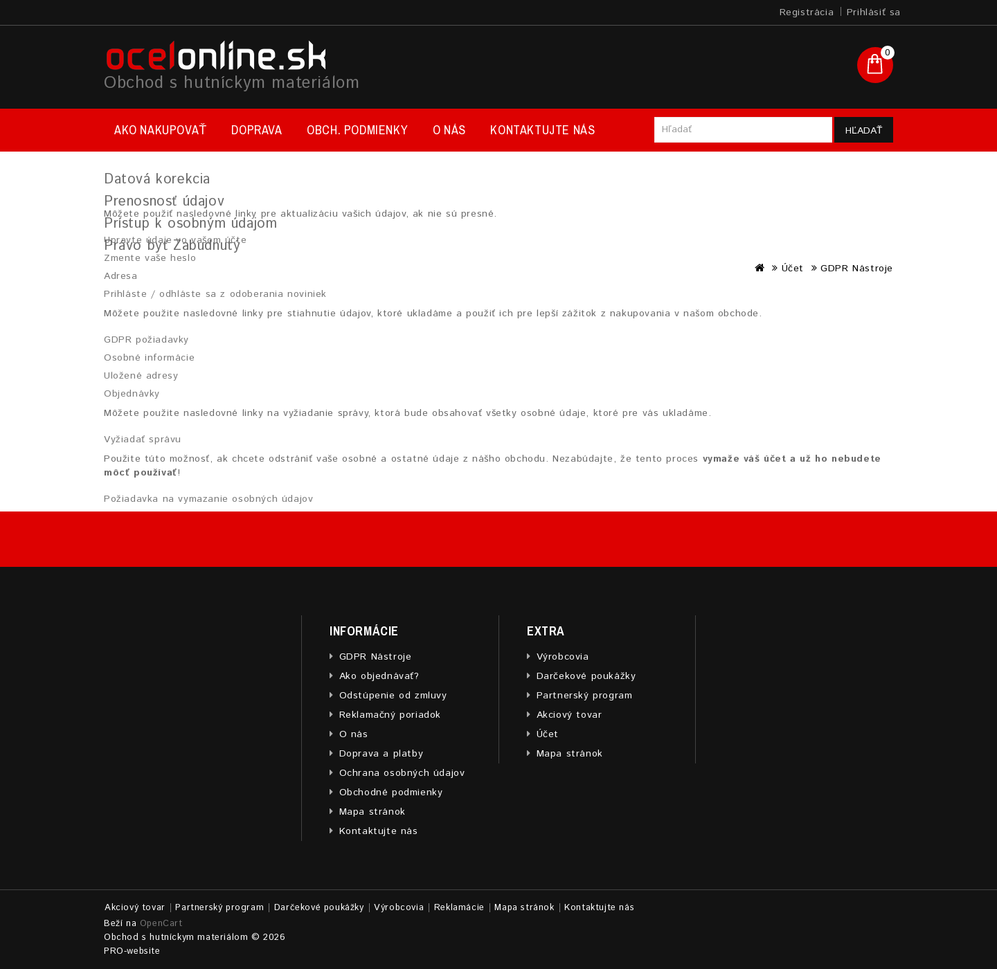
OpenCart (161, 923)
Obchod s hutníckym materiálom (231, 83)
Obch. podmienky (357, 129)
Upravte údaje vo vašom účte (175, 240)
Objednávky (132, 394)
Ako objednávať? (379, 676)
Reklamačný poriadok (390, 715)
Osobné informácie (149, 358)
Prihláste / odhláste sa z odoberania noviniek (215, 294)
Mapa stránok (372, 812)
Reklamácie (459, 907)
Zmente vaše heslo (150, 258)
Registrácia (807, 12)
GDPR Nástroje (375, 657)
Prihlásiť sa (874, 12)
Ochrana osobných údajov (402, 773)
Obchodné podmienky (391, 792)
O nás (449, 129)
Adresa (121, 276)
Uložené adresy (141, 376)
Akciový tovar (569, 715)
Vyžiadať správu (142, 439)
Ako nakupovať (160, 129)
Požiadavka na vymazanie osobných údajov (208, 499)
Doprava (256, 129)
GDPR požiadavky (146, 340)
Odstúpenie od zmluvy (393, 696)
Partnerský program (585, 696)
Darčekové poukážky (586, 676)
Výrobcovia (563, 657)
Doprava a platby (381, 754)
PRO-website (132, 951)
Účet (548, 734)
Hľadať (863, 131)
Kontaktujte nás (542, 129)
